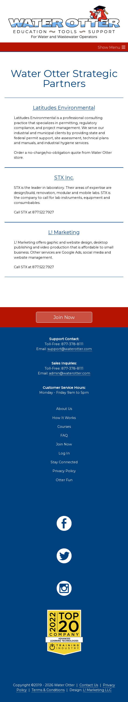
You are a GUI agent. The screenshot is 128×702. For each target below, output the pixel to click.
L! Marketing (64, 232)
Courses (64, 427)
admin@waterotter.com (69, 373)
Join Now (64, 317)
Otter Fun (64, 480)
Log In (64, 453)
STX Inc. (64, 177)
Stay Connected (64, 462)
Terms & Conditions (48, 690)
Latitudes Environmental (64, 108)
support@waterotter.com (69, 349)
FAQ (64, 435)
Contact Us (88, 685)
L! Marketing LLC (97, 690)
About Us (64, 409)
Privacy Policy (64, 471)
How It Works (64, 418)
